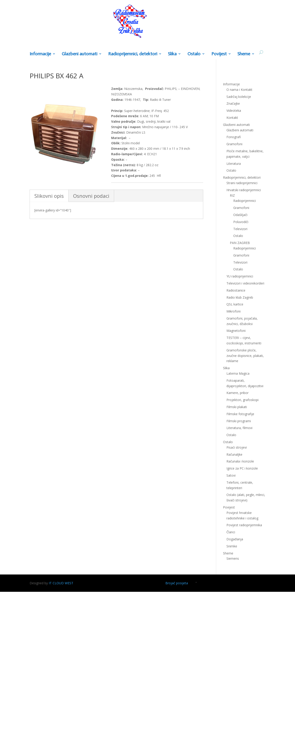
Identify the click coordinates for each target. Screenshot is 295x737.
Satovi (231, 475)
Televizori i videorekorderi (245, 283)
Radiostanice (235, 290)
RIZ (232, 195)
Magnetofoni (236, 330)
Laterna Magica (237, 373)
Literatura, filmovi (239, 428)
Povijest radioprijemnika (244, 525)
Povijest (219, 54)
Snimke (231, 546)
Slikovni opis (49, 195)
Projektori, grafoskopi (242, 400)
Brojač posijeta (176, 583)
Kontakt (232, 117)
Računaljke (234, 454)
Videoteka (233, 110)
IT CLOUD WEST (61, 583)
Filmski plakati (236, 407)
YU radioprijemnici (239, 276)
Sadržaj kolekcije (238, 96)
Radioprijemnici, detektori (132, 54)
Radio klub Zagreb (239, 297)
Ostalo (193, 54)
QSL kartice (234, 304)
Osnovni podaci (91, 195)
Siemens (232, 558)
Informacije (40, 54)
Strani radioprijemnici (241, 183)
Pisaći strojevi (236, 447)
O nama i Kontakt (239, 89)
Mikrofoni (233, 311)
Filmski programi (238, 421)
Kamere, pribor (237, 393)
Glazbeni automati (79, 54)
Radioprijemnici (244, 200)
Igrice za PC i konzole (242, 468)
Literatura (233, 163)
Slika (172, 54)
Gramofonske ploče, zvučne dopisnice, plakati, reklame (245, 355)
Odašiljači (240, 215)
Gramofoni (234, 144)
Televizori (240, 229)
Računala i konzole (240, 461)
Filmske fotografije (240, 414)
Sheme (243, 54)
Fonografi (233, 137)
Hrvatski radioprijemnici (243, 190)
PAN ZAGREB (240, 243)
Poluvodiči (240, 222)
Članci (230, 532)
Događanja (234, 539)
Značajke (233, 103)
